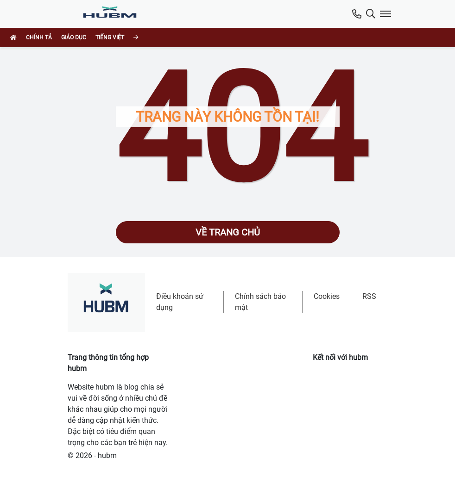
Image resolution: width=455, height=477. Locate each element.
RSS (369, 296)
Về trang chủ (228, 232)
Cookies (327, 296)
